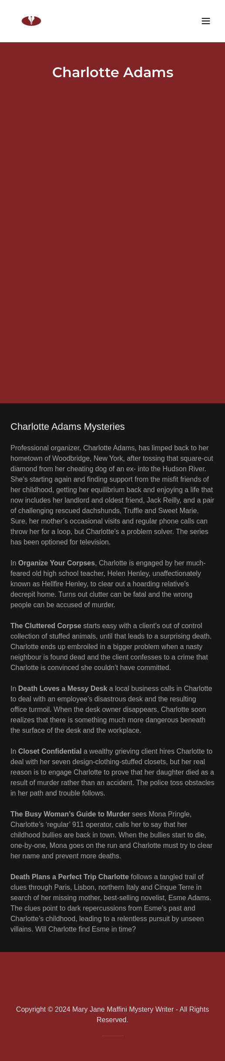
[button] (206, 21)
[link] (31, 20)
